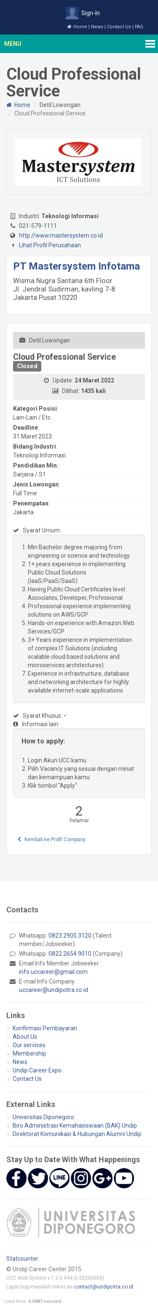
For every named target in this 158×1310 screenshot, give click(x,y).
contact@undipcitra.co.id (103, 1287)
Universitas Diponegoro (43, 1117)
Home (77, 26)
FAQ (139, 26)
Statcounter (22, 1258)
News (97, 26)
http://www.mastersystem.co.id (61, 235)
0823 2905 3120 (69, 935)
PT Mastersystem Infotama (76, 266)
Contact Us (119, 26)
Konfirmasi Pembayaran (45, 1028)
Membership (29, 1053)
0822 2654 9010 (69, 953)
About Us (25, 1036)
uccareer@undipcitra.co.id (53, 990)
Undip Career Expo (37, 1070)
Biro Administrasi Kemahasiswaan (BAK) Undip (75, 1125)
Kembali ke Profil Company (52, 839)
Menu (12, 43)
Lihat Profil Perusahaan (50, 245)
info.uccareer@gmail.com (53, 971)
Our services (29, 1045)
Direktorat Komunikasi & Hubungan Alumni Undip (77, 1134)
